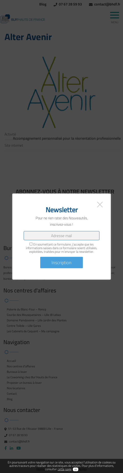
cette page (64, 469)
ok (75, 469)
